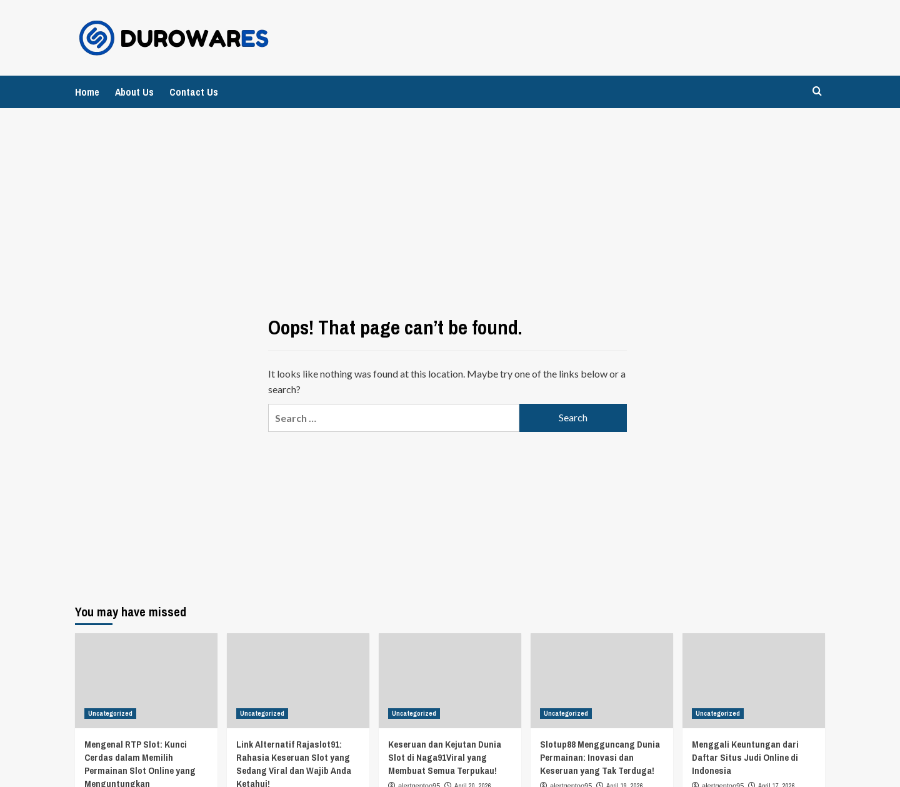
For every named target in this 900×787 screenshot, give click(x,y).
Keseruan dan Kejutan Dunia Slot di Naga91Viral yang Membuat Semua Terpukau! (444, 757)
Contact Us (193, 92)
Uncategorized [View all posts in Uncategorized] (110, 713)
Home (87, 92)
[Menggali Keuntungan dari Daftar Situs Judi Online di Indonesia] (753, 680)
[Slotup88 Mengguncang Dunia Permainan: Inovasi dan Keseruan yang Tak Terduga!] (602, 680)
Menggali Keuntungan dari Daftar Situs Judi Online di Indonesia (745, 757)
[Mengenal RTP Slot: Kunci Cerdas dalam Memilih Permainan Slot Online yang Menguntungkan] (146, 680)
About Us (134, 92)
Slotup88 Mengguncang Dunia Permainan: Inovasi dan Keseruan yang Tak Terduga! (600, 757)
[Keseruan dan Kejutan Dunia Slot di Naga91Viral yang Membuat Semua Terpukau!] (450, 680)
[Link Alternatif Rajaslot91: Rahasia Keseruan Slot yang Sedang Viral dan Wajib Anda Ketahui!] (298, 680)
